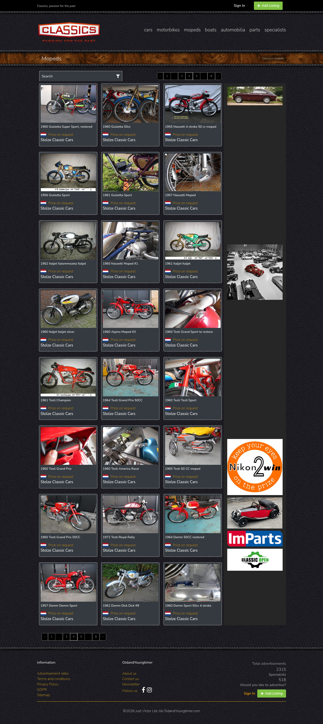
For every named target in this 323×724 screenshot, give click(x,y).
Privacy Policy (47, 684)
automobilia (233, 30)
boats (211, 30)
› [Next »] (218, 76)
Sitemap (43, 695)
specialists (275, 30)
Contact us (130, 678)
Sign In (239, 5)
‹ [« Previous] (160, 76)
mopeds (192, 30)
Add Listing (268, 5)
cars (148, 30)
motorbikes (168, 30)
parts (254, 30)
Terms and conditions (53, 678)
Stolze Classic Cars (57, 140)
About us (129, 673)
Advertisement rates (53, 673)
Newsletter (131, 684)
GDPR (42, 689)
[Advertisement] (255, 175)
